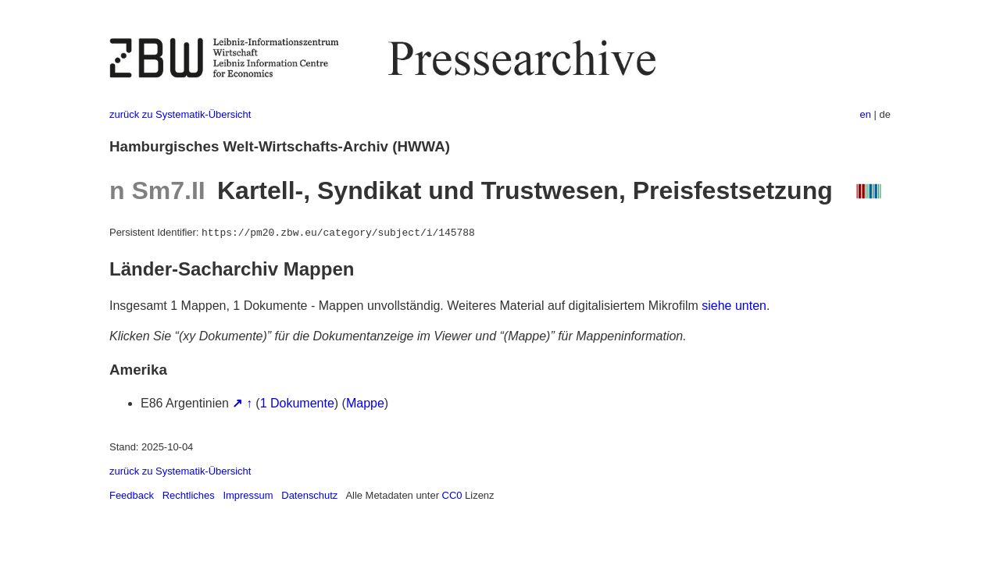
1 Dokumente (297, 403)
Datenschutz (309, 495)
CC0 (452, 495)
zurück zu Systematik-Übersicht (180, 114)
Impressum (248, 495)
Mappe (365, 403)
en (865, 114)
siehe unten (734, 305)
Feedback (131, 495)
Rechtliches (188, 495)
